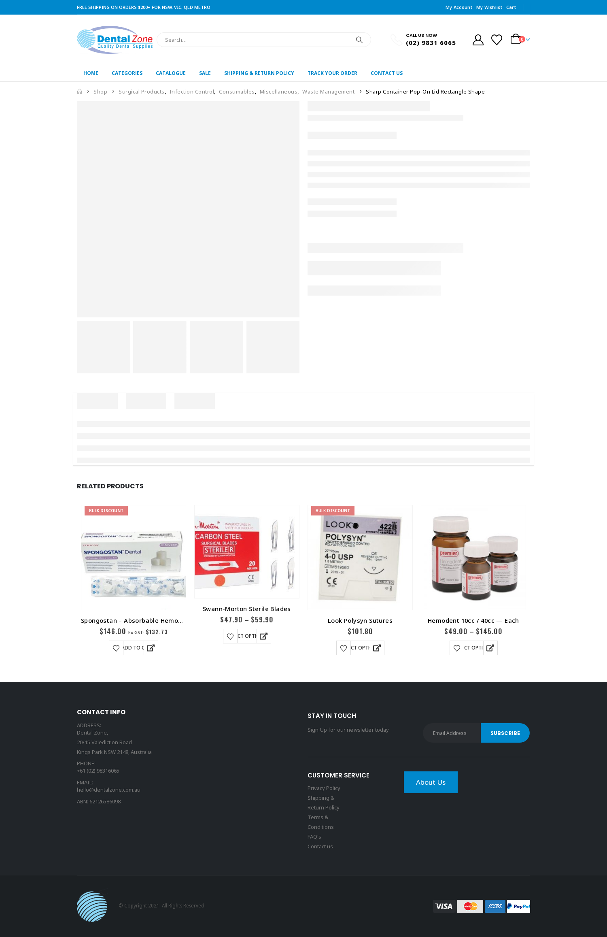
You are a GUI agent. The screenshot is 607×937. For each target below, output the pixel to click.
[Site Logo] (115, 40)
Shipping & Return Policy (259, 73)
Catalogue (171, 73)
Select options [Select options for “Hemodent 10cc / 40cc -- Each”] (473, 647)
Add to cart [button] (137, 647)
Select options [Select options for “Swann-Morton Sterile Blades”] (247, 635)
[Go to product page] (133, 557)
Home (90, 73)
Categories (127, 73)
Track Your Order (332, 73)
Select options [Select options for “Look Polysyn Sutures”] (360, 647)
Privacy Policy (324, 788)
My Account (459, 7)
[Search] (359, 40)
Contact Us (387, 73)
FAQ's (314, 836)
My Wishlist (489, 7)
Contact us (320, 846)
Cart (511, 7)
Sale (205, 73)
